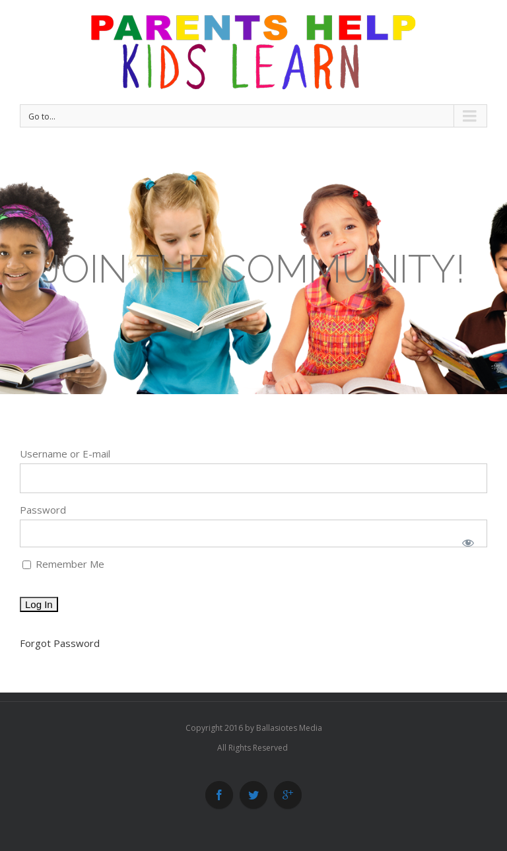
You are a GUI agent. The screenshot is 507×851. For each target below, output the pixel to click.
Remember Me (63, 563)
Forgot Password (60, 643)
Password (43, 509)
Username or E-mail (65, 453)
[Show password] (468, 542)
